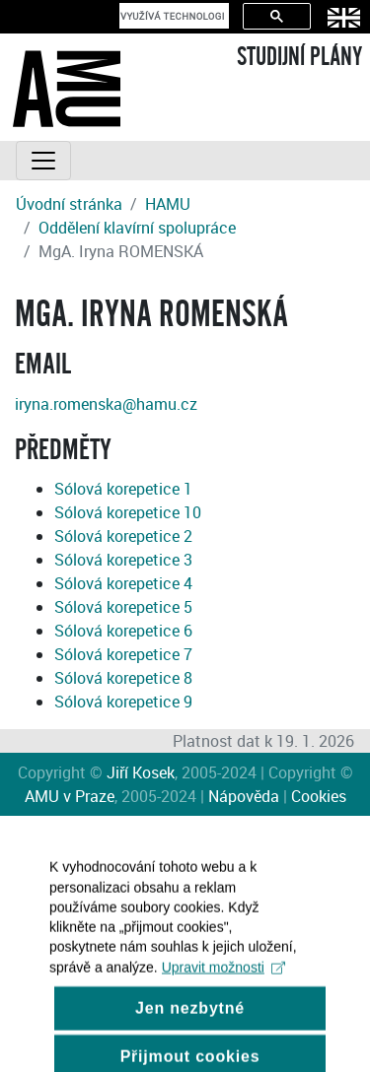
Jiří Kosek (141, 772)
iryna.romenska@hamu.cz (106, 404)
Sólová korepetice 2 (123, 536)
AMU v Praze (69, 796)
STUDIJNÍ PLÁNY (299, 57)
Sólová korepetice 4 (123, 583)
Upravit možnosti (223, 982)
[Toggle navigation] (43, 160)
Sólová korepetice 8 (123, 678)
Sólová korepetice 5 (123, 607)
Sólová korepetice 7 (123, 654)
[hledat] (172, 16)
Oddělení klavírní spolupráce (137, 227)
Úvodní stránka (69, 204)
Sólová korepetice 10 (127, 512)
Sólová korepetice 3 (123, 559)
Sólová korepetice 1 (123, 489)
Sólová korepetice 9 (123, 701)
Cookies (318, 796)
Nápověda (243, 796)
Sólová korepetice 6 (123, 630)
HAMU (167, 204)
